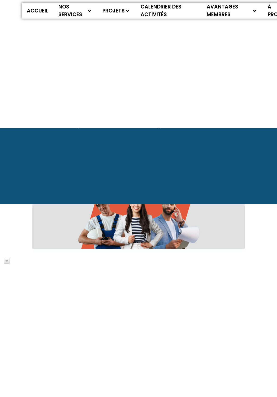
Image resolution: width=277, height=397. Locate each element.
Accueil (37, 10)
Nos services (74, 10)
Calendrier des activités (161, 10)
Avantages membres (232, 10)
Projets (115, 10)
